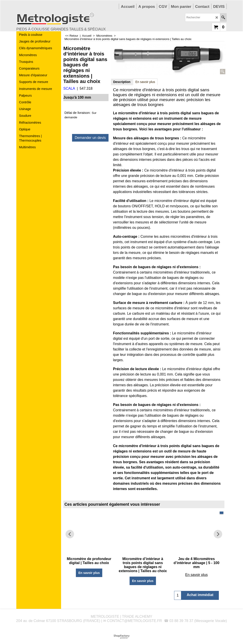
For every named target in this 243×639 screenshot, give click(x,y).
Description (121, 82)
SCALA (69, 88)
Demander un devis (90, 138)
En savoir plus (145, 82)
